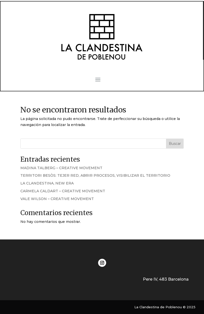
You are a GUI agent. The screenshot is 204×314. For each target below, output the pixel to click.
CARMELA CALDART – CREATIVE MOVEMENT (62, 191)
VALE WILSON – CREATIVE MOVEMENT (57, 199)
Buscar (175, 143)
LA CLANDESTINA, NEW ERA (47, 183)
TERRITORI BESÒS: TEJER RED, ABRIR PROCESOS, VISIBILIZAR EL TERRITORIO (95, 175)
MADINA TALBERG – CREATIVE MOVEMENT (61, 168)
